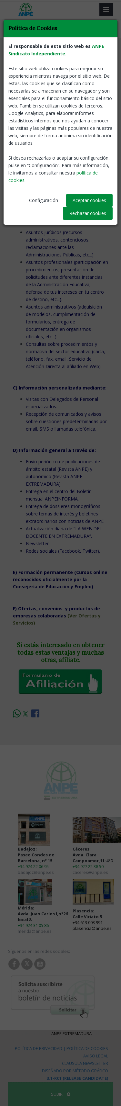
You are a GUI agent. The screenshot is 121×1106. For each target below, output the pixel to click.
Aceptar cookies (89, 200)
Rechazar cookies (87, 213)
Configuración (43, 200)
